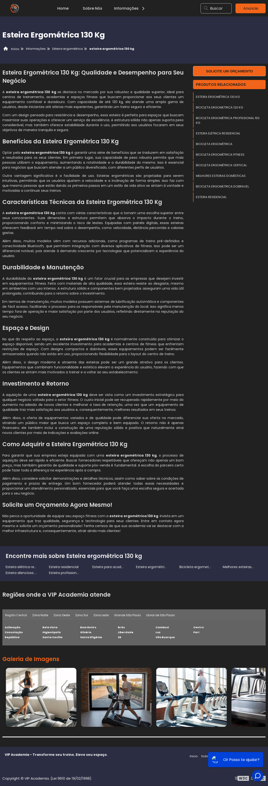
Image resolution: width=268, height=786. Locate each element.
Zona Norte (40, 615)
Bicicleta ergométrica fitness (220, 154)
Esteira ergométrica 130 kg (218, 97)
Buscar (217, 8)
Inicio (194, 756)
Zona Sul (82, 615)
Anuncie (250, 8)
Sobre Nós (92, 8)
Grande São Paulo (128, 615)
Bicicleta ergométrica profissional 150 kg (228, 120)
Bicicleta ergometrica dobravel (222, 186)
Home (63, 8)
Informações (130, 8)
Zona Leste (101, 615)
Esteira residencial (211, 197)
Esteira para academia (111, 567)
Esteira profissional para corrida (74, 572)
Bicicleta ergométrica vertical (221, 165)
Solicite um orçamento (229, 71)
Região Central (16, 615)
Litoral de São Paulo (161, 615)
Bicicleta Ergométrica (214, 144)
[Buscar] (207, 8)
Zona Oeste (62, 615)
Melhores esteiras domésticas (221, 176)
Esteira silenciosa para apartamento (35, 572)
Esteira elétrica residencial (218, 133)
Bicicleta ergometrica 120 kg (219, 107)
